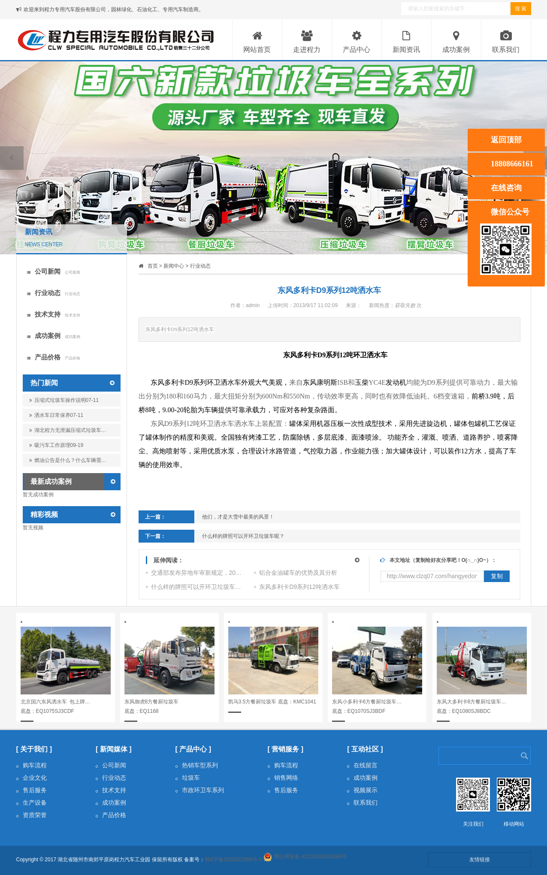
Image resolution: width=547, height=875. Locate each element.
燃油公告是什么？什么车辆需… (67, 462)
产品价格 (53, 357)
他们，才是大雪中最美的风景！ (238, 517)
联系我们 (362, 802)
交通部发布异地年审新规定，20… (194, 573)
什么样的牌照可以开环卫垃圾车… (193, 587)
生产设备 (31, 802)
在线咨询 (506, 188)
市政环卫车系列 (199, 790)
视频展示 (362, 790)
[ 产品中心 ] (193, 749)
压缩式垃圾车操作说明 (64, 400)
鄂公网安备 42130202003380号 (310, 857)
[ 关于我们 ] (34, 749)
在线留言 (362, 765)
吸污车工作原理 (56, 445)
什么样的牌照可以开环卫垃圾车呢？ (243, 536)
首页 (153, 266)
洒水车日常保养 (56, 415)
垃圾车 (187, 777)
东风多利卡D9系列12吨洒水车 (296, 587)
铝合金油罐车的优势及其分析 (295, 573)
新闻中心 (173, 266)
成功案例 (53, 335)
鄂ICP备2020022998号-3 (233, 860)
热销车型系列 (196, 765)
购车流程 (31, 765)
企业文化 (31, 777)
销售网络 (283, 777)
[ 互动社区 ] (365, 749)
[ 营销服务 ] (286, 749)
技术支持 (53, 314)
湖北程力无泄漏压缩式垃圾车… (67, 432)
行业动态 (53, 292)
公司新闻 (53, 271)
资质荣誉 (31, 815)
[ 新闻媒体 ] (114, 749)
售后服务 (31, 790)
